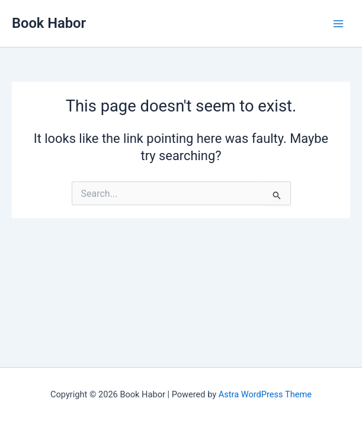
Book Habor (49, 23)
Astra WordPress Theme (265, 394)
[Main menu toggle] (338, 23)
